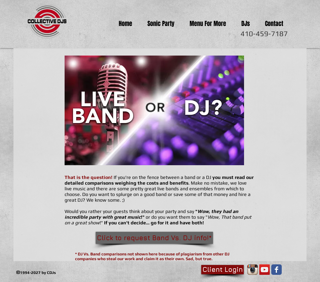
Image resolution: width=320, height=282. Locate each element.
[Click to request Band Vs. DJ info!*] (154, 238)
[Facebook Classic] (276, 269)
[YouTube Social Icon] (264, 269)
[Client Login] (222, 269)
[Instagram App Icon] (252, 269)
